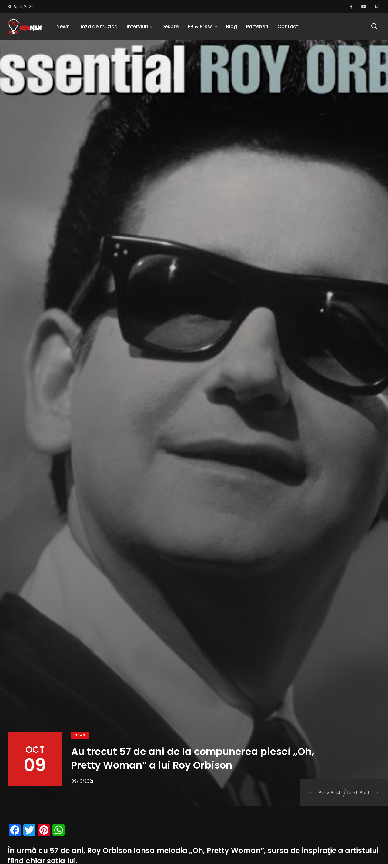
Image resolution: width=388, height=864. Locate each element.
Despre (170, 28)
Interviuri (137, 28)
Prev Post (323, 792)
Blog (231, 28)
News (62, 28)
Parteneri (257, 28)
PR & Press (200, 28)
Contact (287, 28)
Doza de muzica (98, 28)
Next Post (364, 792)
